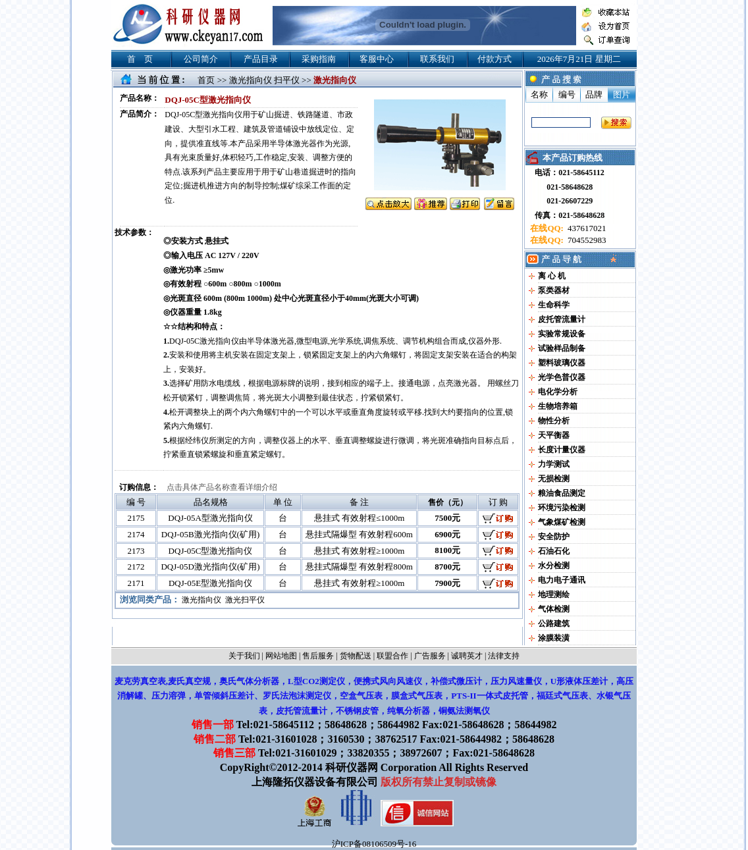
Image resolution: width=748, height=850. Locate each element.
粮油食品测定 (561, 493)
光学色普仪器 (561, 377)
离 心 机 (552, 275)
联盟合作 (392, 655)
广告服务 (430, 655)
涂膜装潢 (554, 638)
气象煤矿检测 (561, 522)
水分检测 (554, 565)
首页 (206, 80)
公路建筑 (554, 623)
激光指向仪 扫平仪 (264, 80)
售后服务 (318, 655)
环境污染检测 (561, 507)
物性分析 (554, 420)
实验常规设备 (561, 333)
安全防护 (554, 536)
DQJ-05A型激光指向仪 (210, 518)
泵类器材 (554, 290)
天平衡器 (554, 435)
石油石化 (554, 551)
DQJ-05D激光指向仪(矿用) (210, 566)
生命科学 (554, 304)
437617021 (586, 228)
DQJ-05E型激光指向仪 (210, 583)
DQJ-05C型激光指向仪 (211, 551)
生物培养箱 (557, 406)
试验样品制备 (561, 348)
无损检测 (554, 478)
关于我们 (244, 655)
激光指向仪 (201, 599)
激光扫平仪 (245, 599)
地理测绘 (554, 594)
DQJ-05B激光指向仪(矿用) (210, 534)
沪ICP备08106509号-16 (374, 844)
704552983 (586, 240)
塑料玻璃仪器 (561, 362)
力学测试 (554, 464)
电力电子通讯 (561, 580)
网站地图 (281, 655)
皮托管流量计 (561, 319)
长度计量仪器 (561, 449)
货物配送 (355, 655)
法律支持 (504, 655)
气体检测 (554, 609)
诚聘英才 (467, 655)
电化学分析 (557, 391)
